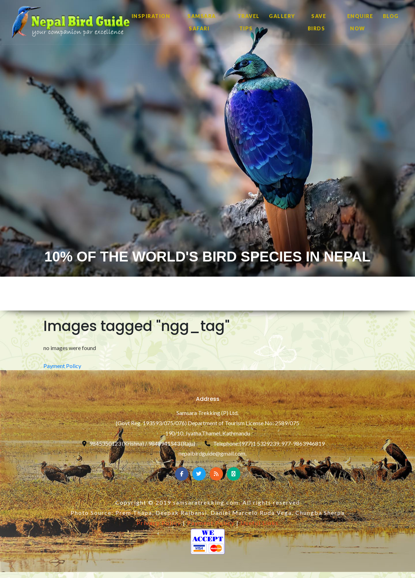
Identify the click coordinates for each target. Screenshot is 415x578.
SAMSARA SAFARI (201, 22)
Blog (391, 16)
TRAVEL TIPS (248, 22)
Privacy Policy (159, 522)
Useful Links (260, 522)
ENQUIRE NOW (360, 22)
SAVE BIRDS (317, 22)
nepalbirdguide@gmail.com (212, 453)
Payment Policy (62, 365)
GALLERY (282, 16)
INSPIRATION (151, 16)
